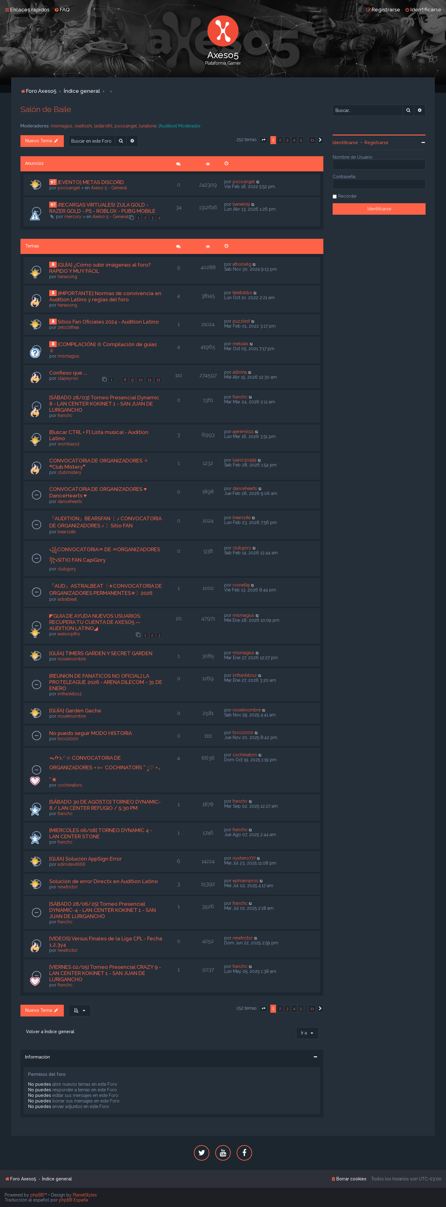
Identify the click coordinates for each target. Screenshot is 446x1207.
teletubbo (242, 292)
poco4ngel (126, 125)
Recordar (347, 196)
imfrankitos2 (70, 693)
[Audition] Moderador (180, 125)
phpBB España (73, 1199)
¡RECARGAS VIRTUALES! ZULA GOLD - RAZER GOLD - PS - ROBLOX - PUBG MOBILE (102, 208)
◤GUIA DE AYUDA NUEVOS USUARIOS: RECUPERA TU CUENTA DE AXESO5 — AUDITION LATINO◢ (95, 622)
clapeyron (68, 378)
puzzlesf (241, 321)
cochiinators (70, 785)
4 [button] (294, 140)
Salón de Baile (45, 109)
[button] (264, 140)
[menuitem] (62, 9)
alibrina (240, 372)
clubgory (67, 568)
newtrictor (68, 886)
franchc (65, 415)
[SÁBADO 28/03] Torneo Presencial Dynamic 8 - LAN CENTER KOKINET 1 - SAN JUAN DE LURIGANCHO (104, 403)
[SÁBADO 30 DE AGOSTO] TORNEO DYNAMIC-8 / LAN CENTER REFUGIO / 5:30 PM (105, 805)
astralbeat (67, 599)
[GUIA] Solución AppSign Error (85, 859)
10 (140, 379)
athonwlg (242, 264)
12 (158, 379)
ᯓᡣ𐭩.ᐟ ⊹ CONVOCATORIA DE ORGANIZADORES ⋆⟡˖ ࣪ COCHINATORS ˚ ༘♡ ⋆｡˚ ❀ (105, 769)
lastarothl (103, 125)
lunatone (147, 125)
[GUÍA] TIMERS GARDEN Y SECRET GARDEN (100, 653)
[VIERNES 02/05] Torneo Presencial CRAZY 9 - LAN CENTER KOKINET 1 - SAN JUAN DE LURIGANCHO (105, 973)
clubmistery (69, 472)
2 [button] (280, 140)
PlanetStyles (85, 1194)
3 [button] (287, 140)
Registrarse (376, 142)
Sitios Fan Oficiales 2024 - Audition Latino (108, 322)
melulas (240, 343)
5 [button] (301, 140)
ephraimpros (245, 880)
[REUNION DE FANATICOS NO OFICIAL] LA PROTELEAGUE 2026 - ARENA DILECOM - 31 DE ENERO (105, 682)
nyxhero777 (244, 858)
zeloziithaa (68, 327)
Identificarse (345, 142)
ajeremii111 (243, 431)
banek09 (241, 204)
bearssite (67, 531)
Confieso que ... (68, 373)
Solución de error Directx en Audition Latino (103, 881)
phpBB (37, 1194)
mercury (72, 216)
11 (149, 379)
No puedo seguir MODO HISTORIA (90, 733)
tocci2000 (68, 738)
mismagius (61, 125)
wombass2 (69, 443)
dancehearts (70, 501)
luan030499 (244, 459)
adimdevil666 (71, 864)
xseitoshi (83, 125)
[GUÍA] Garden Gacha (75, 710)
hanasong (67, 276)
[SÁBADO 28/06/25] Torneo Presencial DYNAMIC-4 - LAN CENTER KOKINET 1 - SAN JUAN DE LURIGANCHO (102, 910)
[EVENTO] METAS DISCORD (91, 182)
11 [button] (312, 140)
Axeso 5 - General (109, 187)
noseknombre (72, 658)
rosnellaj (241, 584)
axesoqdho (69, 633)
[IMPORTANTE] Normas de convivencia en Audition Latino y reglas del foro (105, 296)
